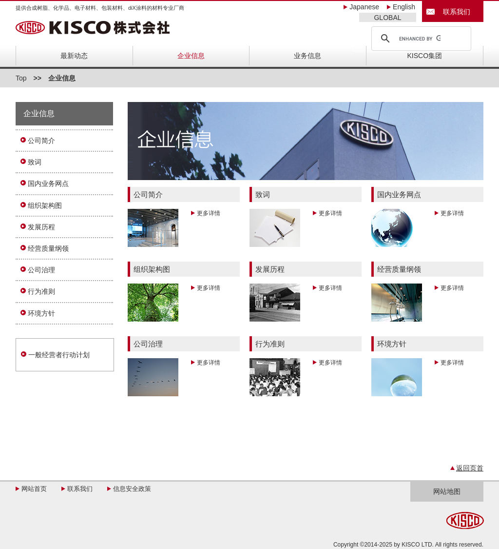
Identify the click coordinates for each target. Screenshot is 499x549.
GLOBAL (387, 17)
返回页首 (469, 468)
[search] (420, 38)
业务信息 (307, 56)
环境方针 (41, 313)
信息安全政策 (132, 488)
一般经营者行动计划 (59, 355)
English (404, 6)
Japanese (364, 6)
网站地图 (447, 491)
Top (21, 78)
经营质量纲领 (48, 248)
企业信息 (191, 56)
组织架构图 (45, 205)
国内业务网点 (48, 183)
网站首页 (34, 488)
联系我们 (453, 12)
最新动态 (74, 56)
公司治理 (41, 270)
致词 (34, 162)
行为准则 (41, 291)
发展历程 (41, 227)
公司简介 (41, 140)
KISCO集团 (424, 56)
